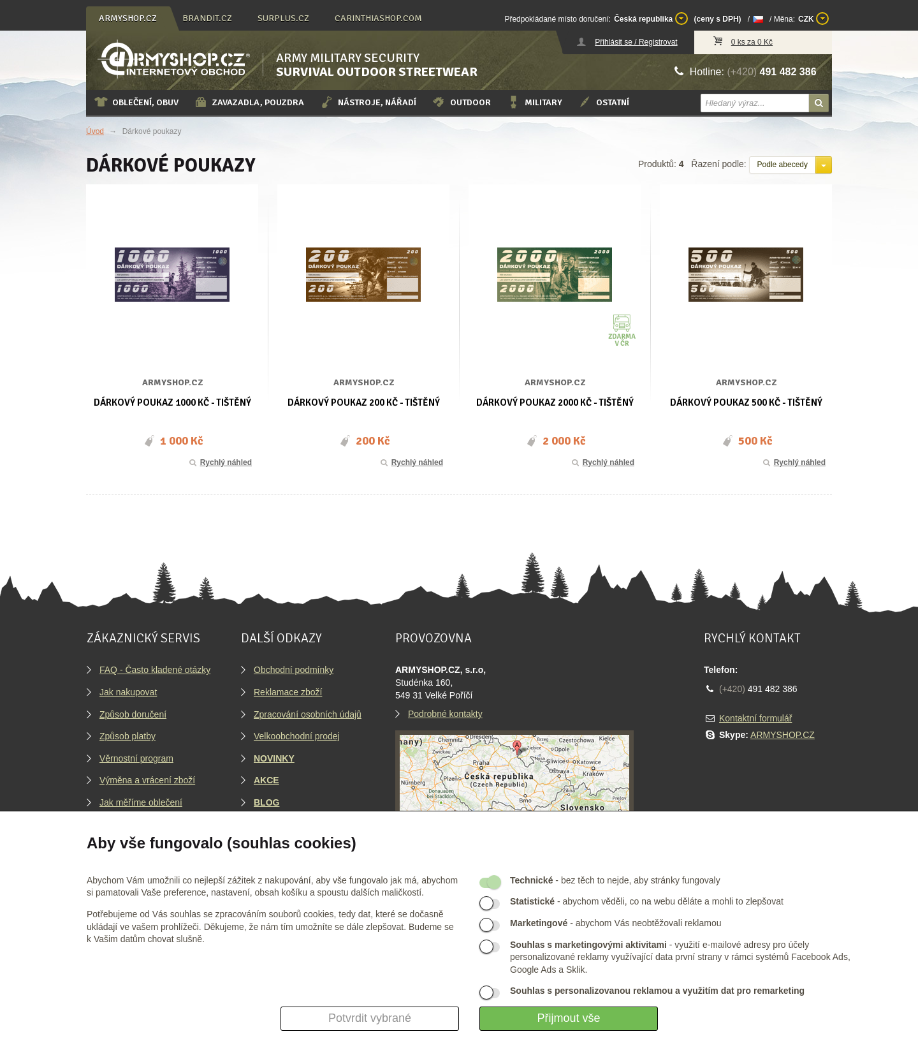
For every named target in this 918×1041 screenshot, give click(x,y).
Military (534, 102)
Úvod (95, 131)
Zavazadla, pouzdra (249, 102)
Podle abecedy (782, 164)
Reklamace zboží (288, 692)
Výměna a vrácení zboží (147, 780)
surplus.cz (283, 18)
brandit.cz (207, 18)
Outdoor (461, 102)
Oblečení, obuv (136, 102)
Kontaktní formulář (755, 718)
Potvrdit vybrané (369, 1018)
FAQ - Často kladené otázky (154, 670)
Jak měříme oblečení (140, 802)
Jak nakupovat (128, 692)
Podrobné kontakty (445, 714)
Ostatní (603, 102)
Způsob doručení (132, 714)
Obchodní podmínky (293, 670)
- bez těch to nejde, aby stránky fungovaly (615, 880)
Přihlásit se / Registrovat (636, 42)
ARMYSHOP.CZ (782, 735)
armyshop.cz (128, 18)
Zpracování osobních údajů (307, 714)
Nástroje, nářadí (367, 102)
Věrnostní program (136, 758)
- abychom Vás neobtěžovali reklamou (615, 923)
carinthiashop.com (378, 18)
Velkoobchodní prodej (297, 736)
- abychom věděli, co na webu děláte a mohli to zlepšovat (646, 901)
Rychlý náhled (219, 462)
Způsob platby (127, 736)
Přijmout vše (568, 1018)
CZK (813, 18)
